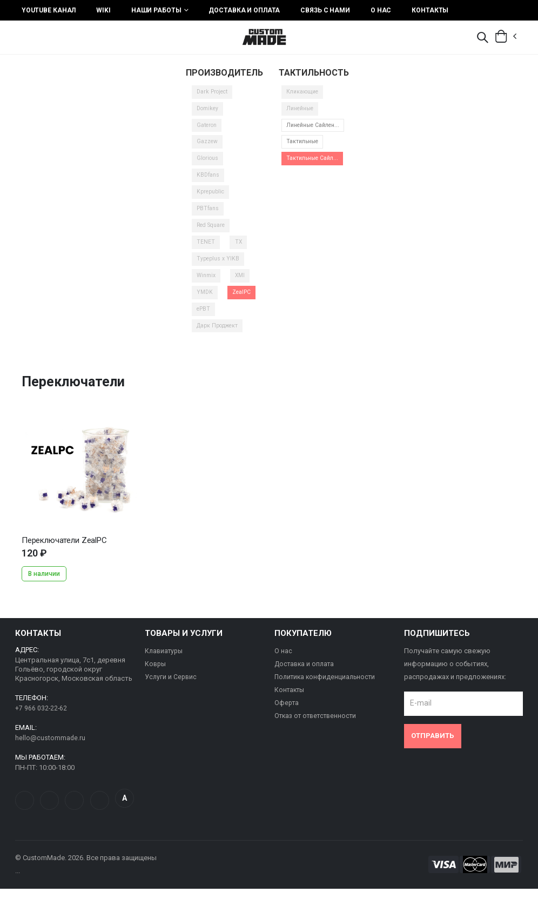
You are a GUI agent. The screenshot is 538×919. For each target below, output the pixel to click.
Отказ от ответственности (319, 730)
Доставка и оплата (244, 10)
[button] (482, 38)
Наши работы (156, 10)
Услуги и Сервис (171, 691)
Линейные (302, 113)
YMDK (205, 303)
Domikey (209, 113)
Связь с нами (325, 10)
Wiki (103, 10)
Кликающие (304, 95)
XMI (242, 286)
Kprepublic (212, 199)
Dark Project (214, 95)
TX (238, 251)
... (79, 481)
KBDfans (209, 182)
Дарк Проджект (221, 337)
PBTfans (209, 216)
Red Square (213, 234)
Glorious (209, 165)
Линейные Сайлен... (316, 135)
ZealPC (243, 303)
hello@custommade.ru (50, 752)
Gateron (208, 130)
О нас (381, 10)
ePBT (204, 320)
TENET (206, 251)
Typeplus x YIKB (219, 268)
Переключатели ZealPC (64, 553)
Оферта (287, 717)
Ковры (156, 678)
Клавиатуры (165, 665)
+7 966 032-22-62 (41, 722)
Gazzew (208, 147)
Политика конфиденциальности (327, 691)
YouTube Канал (49, 10)
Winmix (207, 286)
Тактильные (304, 156)
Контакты (430, 10)
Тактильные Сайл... (315, 173)
